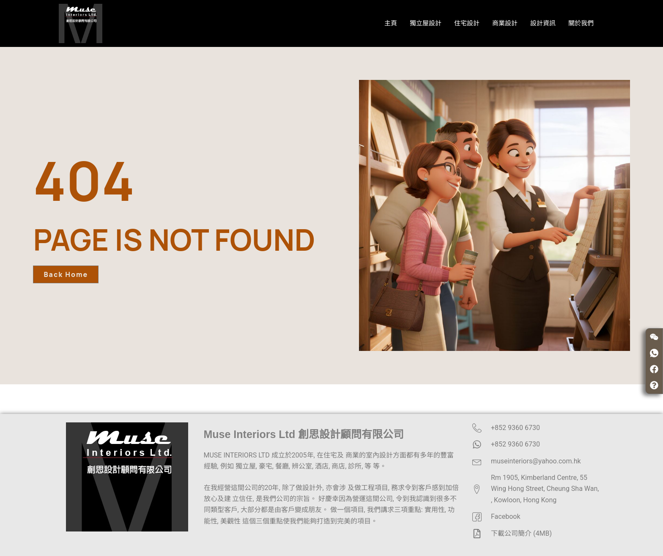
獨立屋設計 (425, 23)
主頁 (390, 23)
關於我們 (581, 23)
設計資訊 (543, 23)
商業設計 (505, 23)
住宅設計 (466, 23)
